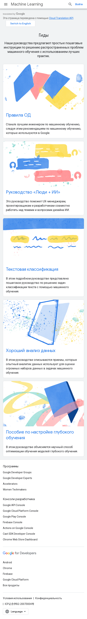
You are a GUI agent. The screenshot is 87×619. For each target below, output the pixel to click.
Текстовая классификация (32, 269)
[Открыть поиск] (70, 4)
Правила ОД (18, 115)
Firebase (8, 573)
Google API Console (14, 505)
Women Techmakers (14, 489)
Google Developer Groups (17, 472)
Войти (79, 4)
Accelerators (10, 483)
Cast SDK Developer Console (19, 533)
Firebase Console (12, 522)
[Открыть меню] (5, 4)
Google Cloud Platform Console (20, 510)
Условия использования (17, 598)
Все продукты (11, 585)
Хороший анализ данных (30, 350)
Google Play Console (14, 516)
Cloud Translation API (61, 18)
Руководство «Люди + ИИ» (33, 192)
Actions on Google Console (18, 528)
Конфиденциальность (48, 598)
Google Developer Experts (17, 478)
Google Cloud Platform (16, 579)
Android (7, 562)
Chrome (7, 568)
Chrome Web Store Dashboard (20, 539)
